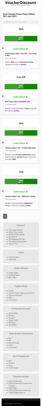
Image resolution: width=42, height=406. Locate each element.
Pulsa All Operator (15, 381)
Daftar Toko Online (16, 232)
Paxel (11, 365)
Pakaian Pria (13, 244)
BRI (10, 340)
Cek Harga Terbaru (16, 230)
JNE (10, 361)
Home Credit (13, 320)
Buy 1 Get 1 (13, 277)
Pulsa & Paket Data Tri (17, 393)
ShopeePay (13, 325)
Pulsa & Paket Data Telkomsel (20, 390)
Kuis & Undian (14, 257)
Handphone (13, 237)
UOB (10, 345)
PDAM (11, 291)
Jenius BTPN (13, 313)
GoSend (11, 363)
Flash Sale (12, 259)
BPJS (10, 298)
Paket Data (13, 388)
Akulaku (11, 318)
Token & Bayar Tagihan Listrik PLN (21, 293)
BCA (10, 338)
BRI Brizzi (12, 322)
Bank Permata (14, 343)
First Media (13, 300)
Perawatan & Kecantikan (18, 241)
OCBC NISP (13, 347)
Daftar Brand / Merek (16, 234)
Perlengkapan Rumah (17, 239)
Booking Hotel (14, 275)
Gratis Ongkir (13, 273)
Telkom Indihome (15, 295)
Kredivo (11, 316)
